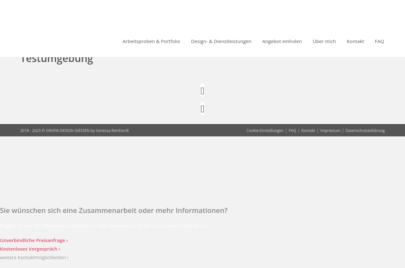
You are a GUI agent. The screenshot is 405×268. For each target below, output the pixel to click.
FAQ (292, 130)
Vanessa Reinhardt (112, 130)
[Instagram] (202, 90)
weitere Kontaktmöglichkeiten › (34, 257)
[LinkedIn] (202, 108)
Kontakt (308, 130)
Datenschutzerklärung (365, 130)
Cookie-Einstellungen (265, 130)
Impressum (330, 130)
